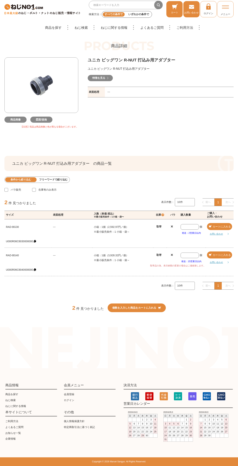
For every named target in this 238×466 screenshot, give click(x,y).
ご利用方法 (185, 28)
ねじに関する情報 (114, 28)
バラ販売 (16, 189)
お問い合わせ (191, 9)
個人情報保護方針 (74, 421)
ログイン (208, 9)
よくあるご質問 (152, 28)
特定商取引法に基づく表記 (79, 427)
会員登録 (69, 394)
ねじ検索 (81, 28)
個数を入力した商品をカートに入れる (136, 307)
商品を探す (53, 28)
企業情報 (10, 438)
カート (174, 9)
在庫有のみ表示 (47, 189)
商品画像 (15, 119)
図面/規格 (41, 119)
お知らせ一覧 (13, 433)
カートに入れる (219, 226)
